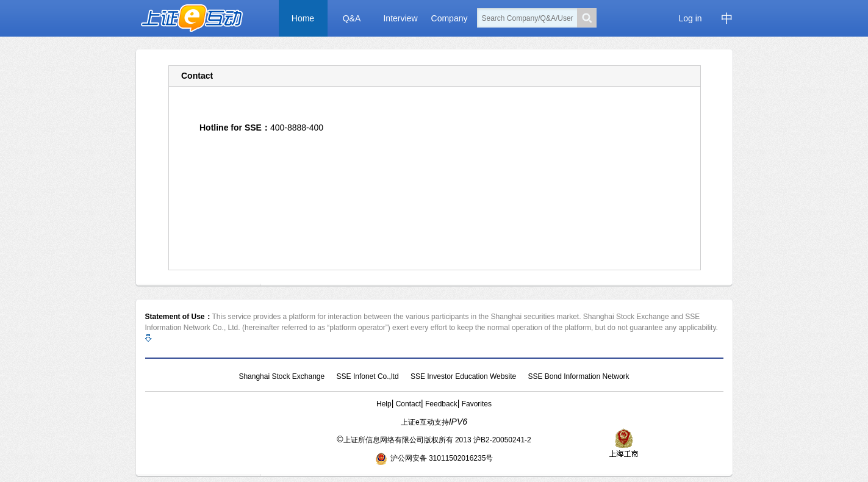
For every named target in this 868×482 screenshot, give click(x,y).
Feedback (441, 404)
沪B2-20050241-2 (502, 440)
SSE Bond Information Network (578, 376)
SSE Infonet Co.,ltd (368, 376)
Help (384, 404)
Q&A (352, 18)
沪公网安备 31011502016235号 (434, 458)
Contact (408, 404)
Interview (400, 18)
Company (449, 18)
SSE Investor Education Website (463, 376)
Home (303, 18)
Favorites (477, 404)
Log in (689, 18)
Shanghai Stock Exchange (282, 376)
